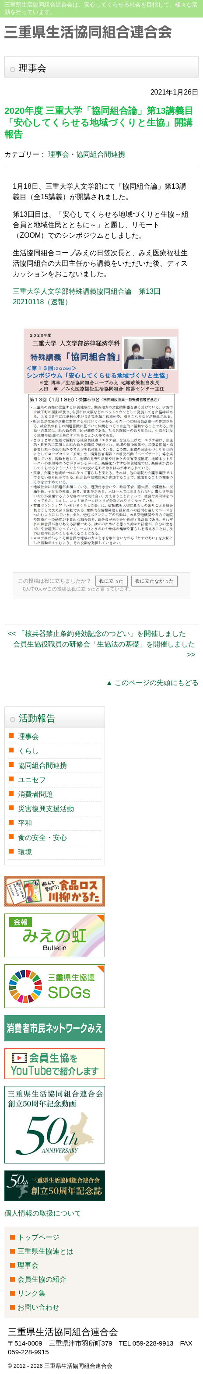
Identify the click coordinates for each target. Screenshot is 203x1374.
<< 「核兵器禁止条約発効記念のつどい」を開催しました (97, 633)
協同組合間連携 (100, 154)
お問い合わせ (39, 1307)
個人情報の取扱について (42, 1213)
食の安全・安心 (42, 837)
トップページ (39, 1237)
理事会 (58, 154)
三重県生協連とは (46, 1251)
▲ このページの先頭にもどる (152, 682)
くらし (28, 751)
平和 (25, 823)
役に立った (111, 580)
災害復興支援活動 (46, 808)
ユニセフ (32, 780)
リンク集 (32, 1293)
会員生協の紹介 (42, 1279)
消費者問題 (35, 794)
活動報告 (37, 718)
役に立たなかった (154, 580)
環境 (25, 852)
